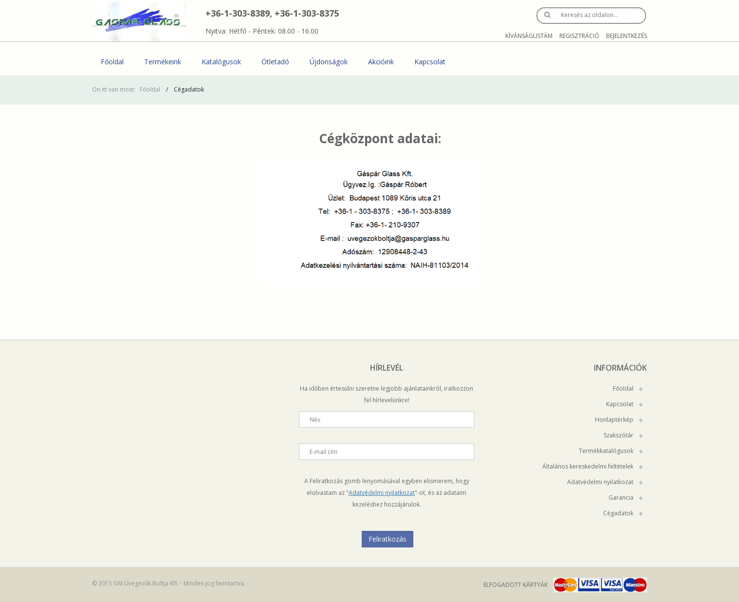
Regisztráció (579, 36)
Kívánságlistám (529, 36)
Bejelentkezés (626, 36)
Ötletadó (275, 61)
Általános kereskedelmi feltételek (592, 466)
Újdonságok (329, 61)
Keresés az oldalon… (589, 15)
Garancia (625, 497)
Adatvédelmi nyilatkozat (382, 493)
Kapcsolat (429, 61)
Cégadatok (622, 513)
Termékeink (162, 61)
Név (315, 419)
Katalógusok (221, 61)
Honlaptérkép (618, 419)
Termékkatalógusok (610, 451)
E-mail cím (323, 452)
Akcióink (381, 61)
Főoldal (112, 61)
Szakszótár (623, 435)
